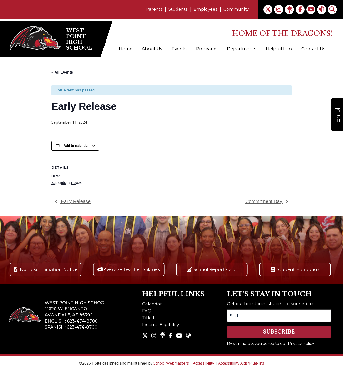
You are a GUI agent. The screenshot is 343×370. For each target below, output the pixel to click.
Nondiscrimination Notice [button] (48, 269)
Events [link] (179, 49)
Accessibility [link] (203, 363)
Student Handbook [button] (298, 269)
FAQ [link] (146, 311)
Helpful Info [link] (279, 49)
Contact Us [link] (313, 49)
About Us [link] (152, 49)
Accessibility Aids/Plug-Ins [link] (241, 363)
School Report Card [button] (215, 269)
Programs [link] (206, 49)
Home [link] (125, 49)
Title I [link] (148, 317)
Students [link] (178, 9)
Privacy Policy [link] (301, 343)
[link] (268, 9)
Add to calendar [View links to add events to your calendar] (76, 145)
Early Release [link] (75, 201)
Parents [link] (154, 9)
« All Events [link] (62, 72)
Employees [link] (205, 9)
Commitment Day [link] (264, 201)
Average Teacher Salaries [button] (132, 269)
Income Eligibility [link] (160, 324)
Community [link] (236, 9)
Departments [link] (241, 49)
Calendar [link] (152, 304)
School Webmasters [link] (171, 363)
